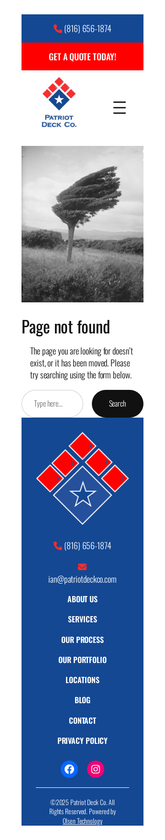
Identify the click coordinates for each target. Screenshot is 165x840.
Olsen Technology (82, 821)
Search (117, 403)
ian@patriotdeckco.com (82, 578)
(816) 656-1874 (87, 28)
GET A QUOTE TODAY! (82, 56)
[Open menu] (119, 103)
